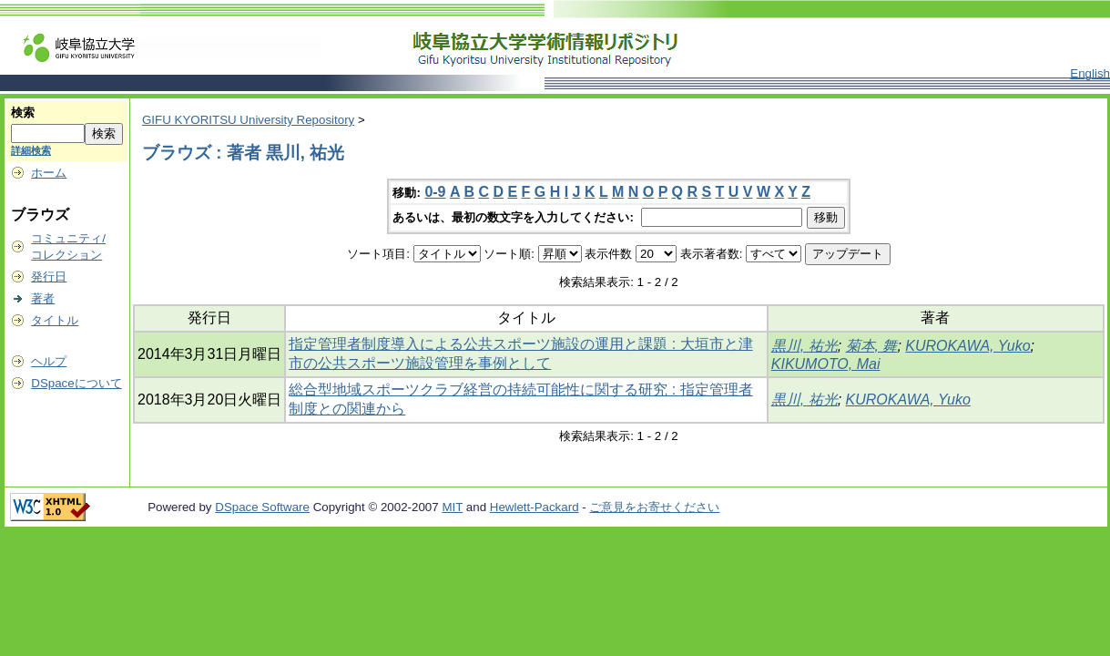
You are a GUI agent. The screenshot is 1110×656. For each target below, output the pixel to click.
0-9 (434, 192)
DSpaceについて (76, 383)
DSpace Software (262, 507)
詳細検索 (31, 150)
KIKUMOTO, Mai (826, 364)
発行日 (48, 276)
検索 (23, 112)
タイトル (54, 320)
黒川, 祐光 (804, 346)
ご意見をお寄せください (654, 507)
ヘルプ (48, 361)
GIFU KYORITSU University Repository (248, 120)
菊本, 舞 (872, 346)
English (1090, 73)
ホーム (48, 172)
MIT (452, 507)
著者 (43, 298)
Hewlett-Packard (534, 507)
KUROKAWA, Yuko (967, 346)
